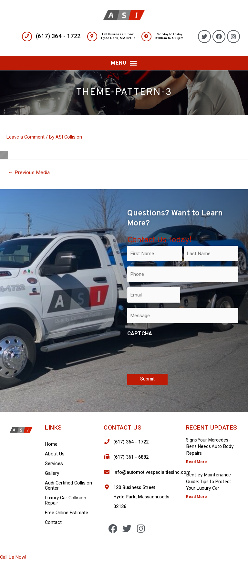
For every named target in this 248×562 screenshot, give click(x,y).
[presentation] (176, 354)
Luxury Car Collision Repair (65, 500)
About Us (55, 454)
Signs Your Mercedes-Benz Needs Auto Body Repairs (210, 447)
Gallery (52, 473)
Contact (53, 522)
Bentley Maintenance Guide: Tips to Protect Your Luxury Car (208, 482)
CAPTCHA (139, 334)
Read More (196, 462)
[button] (124, 63)
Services (54, 463)
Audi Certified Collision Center (68, 486)
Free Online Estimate (66, 512)
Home (51, 444)
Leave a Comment (25, 137)
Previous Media (29, 172)
